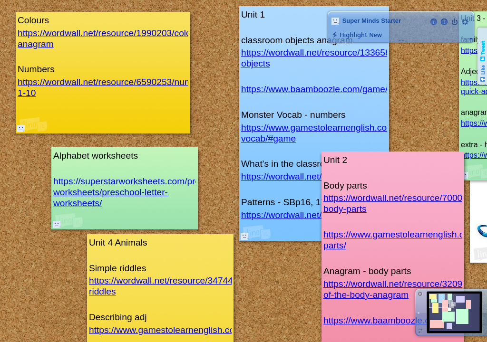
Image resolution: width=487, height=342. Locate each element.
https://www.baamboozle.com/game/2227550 (332, 89)
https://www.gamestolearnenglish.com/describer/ (187, 330)
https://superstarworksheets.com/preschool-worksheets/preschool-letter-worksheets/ (141, 192)
